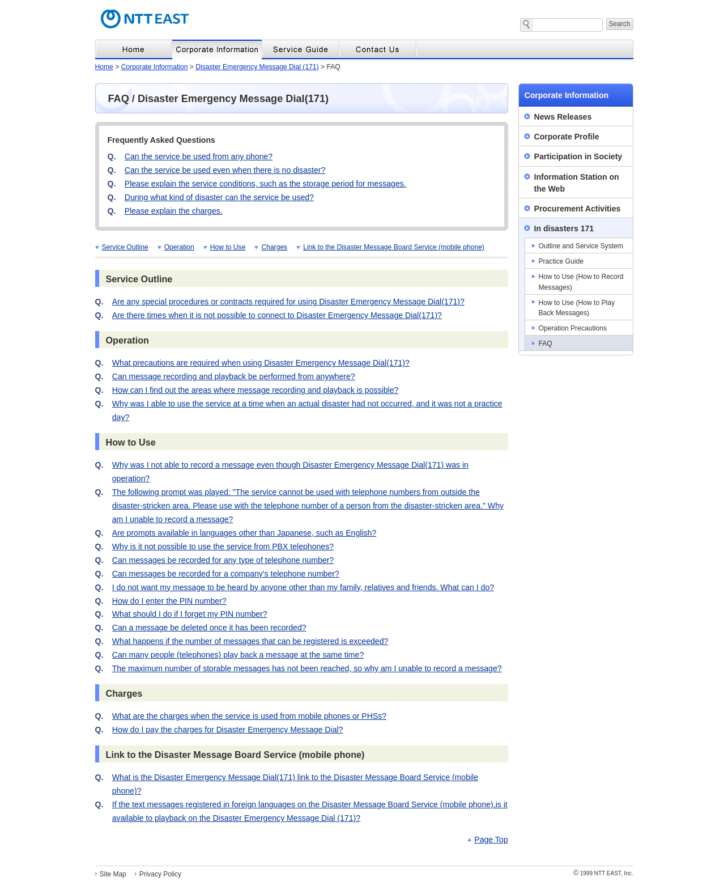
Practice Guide (561, 261)
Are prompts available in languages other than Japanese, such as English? (244, 532)
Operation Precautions (573, 328)
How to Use (228, 247)
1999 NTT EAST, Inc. (603, 873)
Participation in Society (578, 156)
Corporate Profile (566, 136)
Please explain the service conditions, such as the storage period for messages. (265, 183)
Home (104, 67)
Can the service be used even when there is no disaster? (225, 170)
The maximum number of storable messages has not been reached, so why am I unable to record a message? (307, 668)
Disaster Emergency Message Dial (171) (256, 67)
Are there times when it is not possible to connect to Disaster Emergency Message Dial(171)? (277, 315)
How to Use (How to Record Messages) (581, 282)
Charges (274, 247)
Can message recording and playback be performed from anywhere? (233, 376)
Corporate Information (154, 67)
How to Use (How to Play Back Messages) (577, 308)
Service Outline (125, 247)
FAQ (545, 344)
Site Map (113, 874)
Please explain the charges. (174, 210)
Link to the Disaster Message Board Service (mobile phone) (393, 247)
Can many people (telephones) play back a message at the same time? (238, 654)
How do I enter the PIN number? (169, 600)
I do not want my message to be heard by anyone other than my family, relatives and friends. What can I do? (303, 587)
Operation (179, 247)
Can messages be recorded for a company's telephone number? (225, 573)
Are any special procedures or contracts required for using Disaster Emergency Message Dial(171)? (288, 301)
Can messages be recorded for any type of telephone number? (223, 560)
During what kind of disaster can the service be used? (219, 197)
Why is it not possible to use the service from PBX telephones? (223, 546)
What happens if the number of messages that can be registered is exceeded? (250, 641)
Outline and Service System (581, 246)
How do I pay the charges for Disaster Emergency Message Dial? (227, 729)
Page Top (491, 839)
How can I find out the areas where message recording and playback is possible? (255, 390)
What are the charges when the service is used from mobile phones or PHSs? (249, 716)
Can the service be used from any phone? (199, 156)
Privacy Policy (160, 874)
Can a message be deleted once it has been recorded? (209, 627)
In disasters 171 (564, 228)
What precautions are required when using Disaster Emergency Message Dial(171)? (261, 362)
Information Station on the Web (576, 182)
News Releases (563, 116)
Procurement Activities (577, 208)
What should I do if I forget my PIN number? (189, 613)
